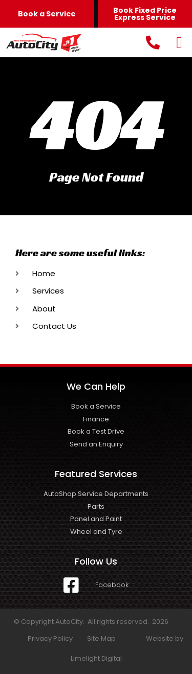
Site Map (101, 638)
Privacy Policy (50, 638)
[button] (179, 42)
